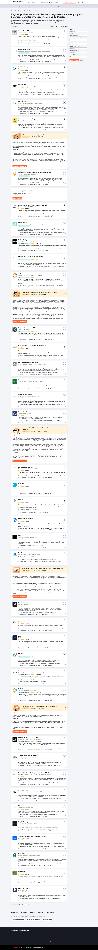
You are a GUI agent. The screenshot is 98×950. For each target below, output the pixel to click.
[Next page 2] (18, 904)
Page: (22, 904)
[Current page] (26, 904)
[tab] (14, 912)
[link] (42, 2)
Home (12, 10)
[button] (79, 2)
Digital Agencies (18, 10)
